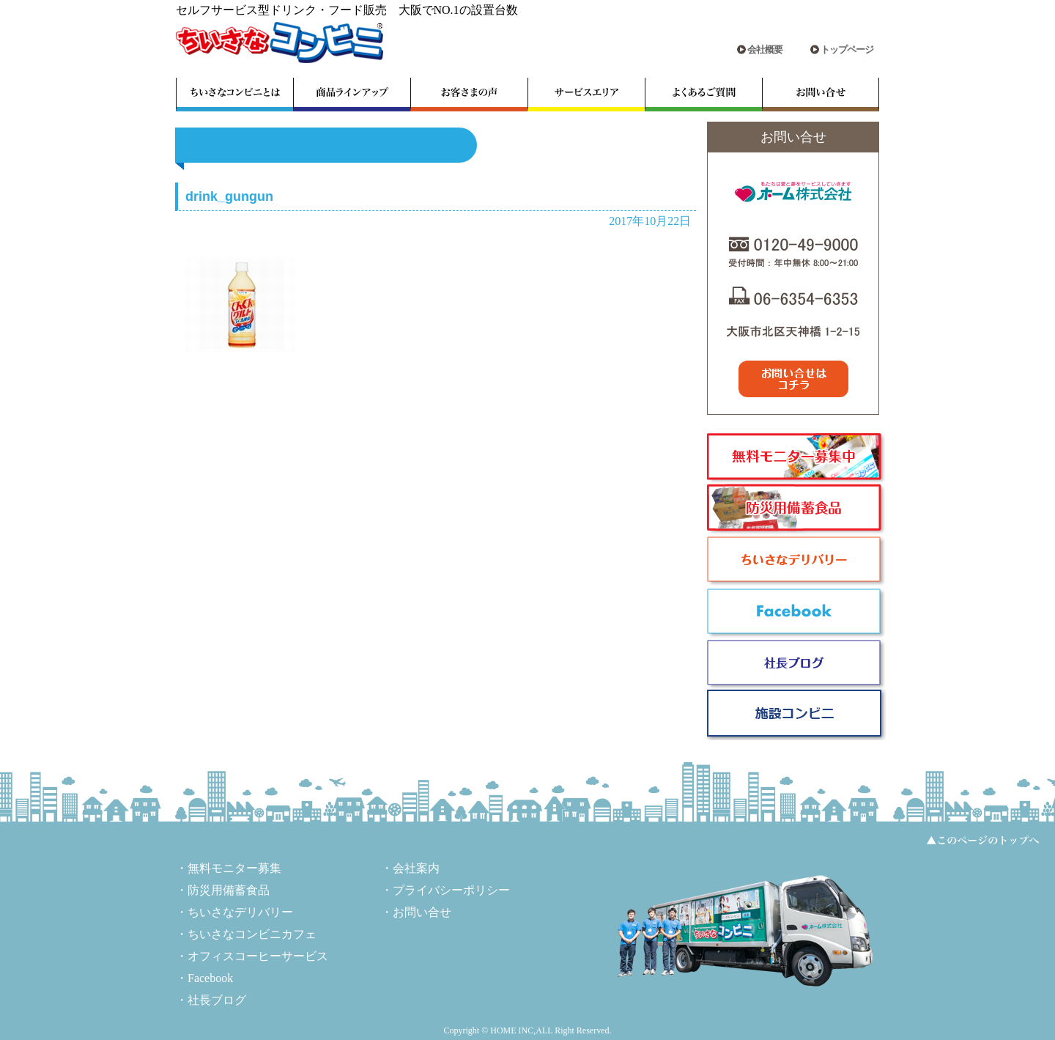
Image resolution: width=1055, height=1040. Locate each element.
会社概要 (764, 49)
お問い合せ (422, 912)
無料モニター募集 (234, 868)
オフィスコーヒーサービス (258, 956)
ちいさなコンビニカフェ (252, 934)
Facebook (210, 978)
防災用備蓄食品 (229, 890)
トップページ (847, 49)
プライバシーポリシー (451, 890)
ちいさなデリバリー (240, 912)
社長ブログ (217, 1000)
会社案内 (416, 868)
